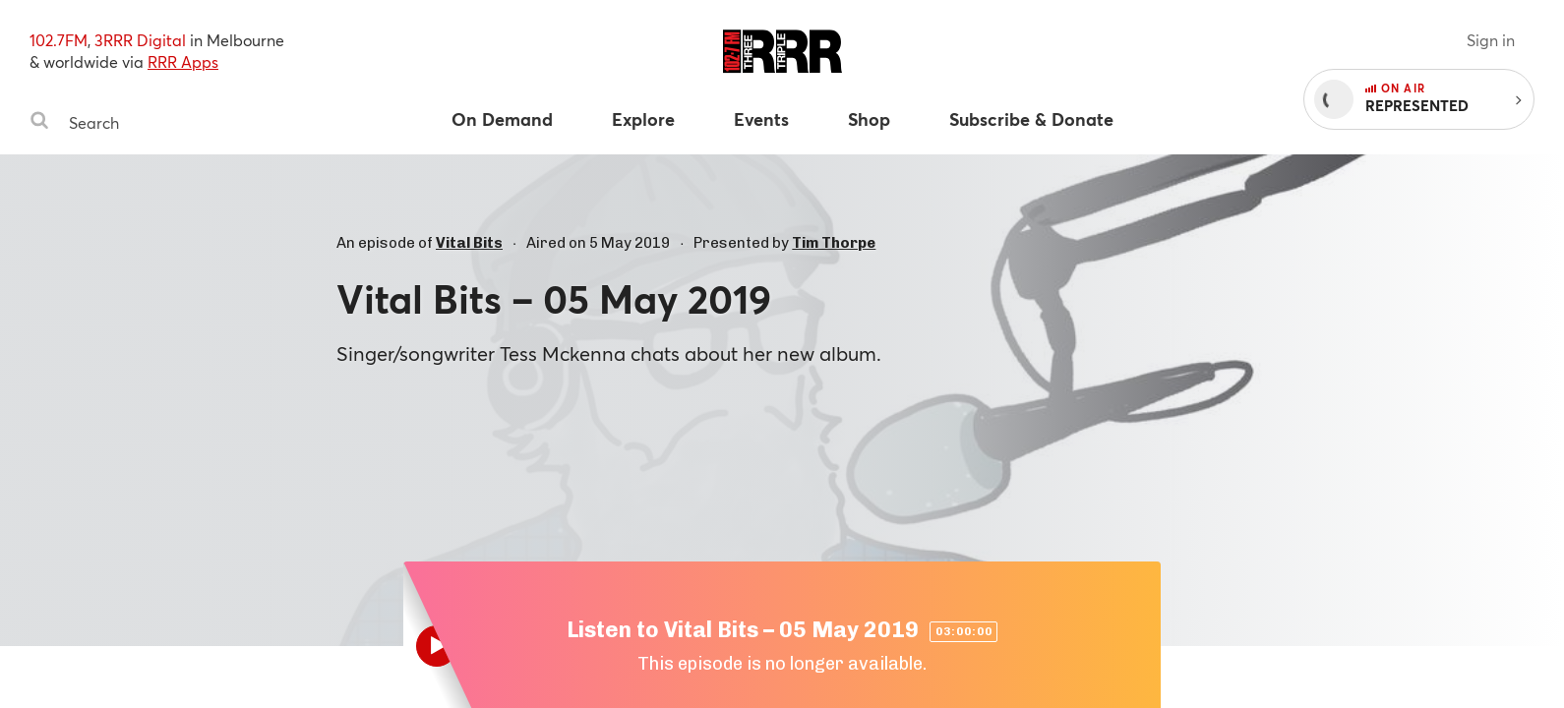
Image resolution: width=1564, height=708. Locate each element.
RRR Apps (183, 61)
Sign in (1491, 40)
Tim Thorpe (833, 243)
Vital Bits (469, 243)
